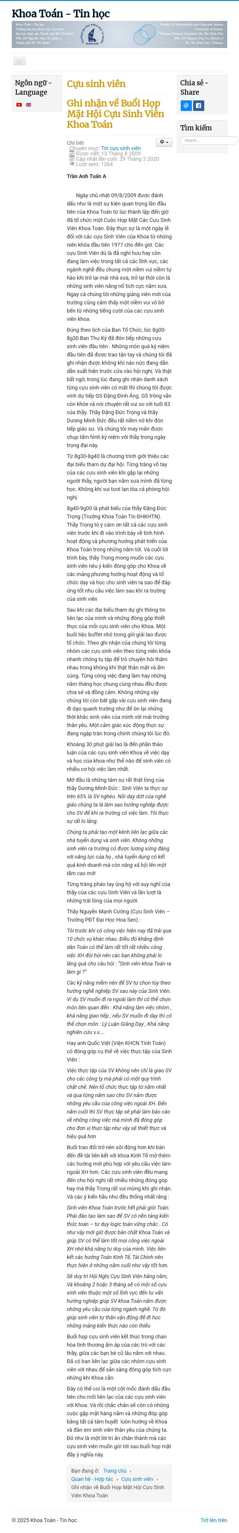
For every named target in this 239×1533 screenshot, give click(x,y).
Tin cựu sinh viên (121, 148)
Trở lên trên (214, 1520)
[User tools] (164, 142)
